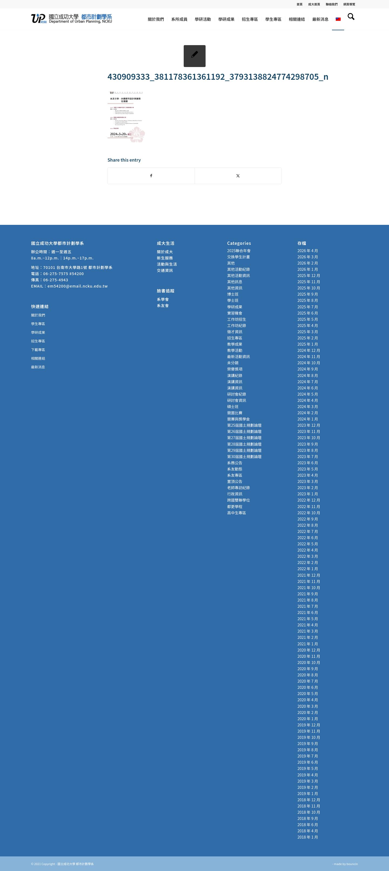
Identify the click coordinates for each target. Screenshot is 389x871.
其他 (231, 263)
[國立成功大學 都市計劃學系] (71, 19)
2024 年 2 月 (307, 412)
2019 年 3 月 (307, 781)
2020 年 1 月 (307, 718)
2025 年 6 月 (307, 313)
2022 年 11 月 (308, 506)
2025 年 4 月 (307, 325)
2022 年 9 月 (307, 519)
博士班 (233, 294)
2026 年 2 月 (307, 263)
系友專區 (234, 475)
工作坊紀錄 (236, 325)
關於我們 (38, 315)
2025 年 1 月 (307, 344)
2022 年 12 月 (308, 500)
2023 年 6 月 (307, 462)
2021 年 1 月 (307, 643)
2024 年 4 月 (307, 400)
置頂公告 (234, 481)
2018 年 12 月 (308, 799)
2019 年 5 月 (307, 768)
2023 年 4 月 (307, 475)
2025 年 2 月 (307, 338)
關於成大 (165, 251)
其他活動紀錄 (238, 269)
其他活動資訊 (238, 275)
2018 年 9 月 (307, 818)
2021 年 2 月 (307, 637)
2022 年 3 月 (307, 556)
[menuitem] (300, 4)
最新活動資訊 (238, 356)
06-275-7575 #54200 (63, 273)
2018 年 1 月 (307, 837)
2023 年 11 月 (308, 431)
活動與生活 (167, 264)
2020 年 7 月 (307, 681)
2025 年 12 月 (308, 275)
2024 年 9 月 (307, 369)
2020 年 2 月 (307, 712)
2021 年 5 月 (307, 618)
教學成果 (234, 344)
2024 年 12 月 (308, 350)
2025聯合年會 (239, 250)
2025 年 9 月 (307, 294)
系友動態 (234, 469)
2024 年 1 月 (307, 419)
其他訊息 (234, 281)
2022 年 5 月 (307, 543)
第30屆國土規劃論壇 (244, 456)
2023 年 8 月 (307, 450)
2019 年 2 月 (307, 787)
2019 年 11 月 (308, 731)
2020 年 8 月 (307, 675)
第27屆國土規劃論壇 (244, 437)
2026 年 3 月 (307, 256)
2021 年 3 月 (307, 631)
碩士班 (233, 406)
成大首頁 (314, 4)
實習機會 (234, 313)
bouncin (352, 864)
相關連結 (38, 358)
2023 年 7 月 (307, 456)
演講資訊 (234, 381)
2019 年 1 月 (307, 793)
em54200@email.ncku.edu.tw (78, 286)
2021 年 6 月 (307, 612)
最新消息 (38, 366)
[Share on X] (238, 175)
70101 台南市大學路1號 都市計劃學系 (78, 267)
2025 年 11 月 (308, 281)
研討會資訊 (236, 400)
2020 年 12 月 (308, 650)
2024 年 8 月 (307, 375)
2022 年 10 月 (308, 512)
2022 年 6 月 (307, 537)
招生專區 (38, 340)
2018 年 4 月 (307, 830)
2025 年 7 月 (307, 306)
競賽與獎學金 (238, 419)
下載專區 (38, 349)
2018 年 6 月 (307, 824)
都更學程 (234, 506)
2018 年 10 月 (308, 812)
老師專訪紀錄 (238, 487)
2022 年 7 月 (307, 531)
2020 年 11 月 (308, 656)
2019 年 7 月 (307, 756)
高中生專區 (236, 512)
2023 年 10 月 (308, 437)
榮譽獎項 (234, 369)
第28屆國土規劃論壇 (244, 444)
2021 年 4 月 (307, 625)
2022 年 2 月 (307, 562)
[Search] (351, 19)
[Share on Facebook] (151, 175)
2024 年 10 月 (308, 362)
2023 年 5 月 (307, 469)
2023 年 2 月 (307, 487)
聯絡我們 (332, 4)
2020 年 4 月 (307, 699)
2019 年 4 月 (307, 774)
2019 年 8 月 (307, 749)
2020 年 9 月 (307, 668)
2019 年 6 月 (307, 762)
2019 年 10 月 (308, 737)
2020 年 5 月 (307, 693)
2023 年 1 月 (307, 493)
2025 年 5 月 (307, 319)
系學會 (163, 299)
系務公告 (234, 462)
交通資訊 (165, 270)
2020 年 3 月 (307, 706)
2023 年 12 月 (308, 425)
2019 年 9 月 (307, 743)
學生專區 (38, 323)
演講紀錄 (234, 375)
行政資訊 (234, 493)
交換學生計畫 (238, 256)
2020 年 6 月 (307, 687)
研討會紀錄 (236, 394)
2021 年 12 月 (308, 575)
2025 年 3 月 (307, 331)
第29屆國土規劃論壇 (244, 450)
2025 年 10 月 (308, 288)
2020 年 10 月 (308, 662)
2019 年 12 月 (308, 724)
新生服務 (165, 258)
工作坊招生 (236, 319)
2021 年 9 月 (307, 593)
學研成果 (38, 332)
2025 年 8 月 (307, 300)
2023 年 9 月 (307, 444)
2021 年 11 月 (308, 581)
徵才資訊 (234, 331)
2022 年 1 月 (307, 568)
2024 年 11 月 (308, 356)
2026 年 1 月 (307, 269)
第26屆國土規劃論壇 (244, 431)
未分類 (233, 362)
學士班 (233, 300)
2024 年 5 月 (307, 394)
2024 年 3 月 (307, 406)
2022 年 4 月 (307, 550)
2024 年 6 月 (307, 388)
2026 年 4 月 (307, 250)
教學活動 (234, 350)
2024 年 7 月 (307, 381)
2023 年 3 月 (307, 481)
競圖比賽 (234, 412)
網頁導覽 (349, 4)
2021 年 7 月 (307, 606)
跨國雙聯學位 (238, 500)
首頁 (300, 4)
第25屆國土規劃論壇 (244, 425)
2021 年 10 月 (308, 587)
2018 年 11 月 (308, 806)
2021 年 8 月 (307, 600)
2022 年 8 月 (307, 525)
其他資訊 (234, 288)
